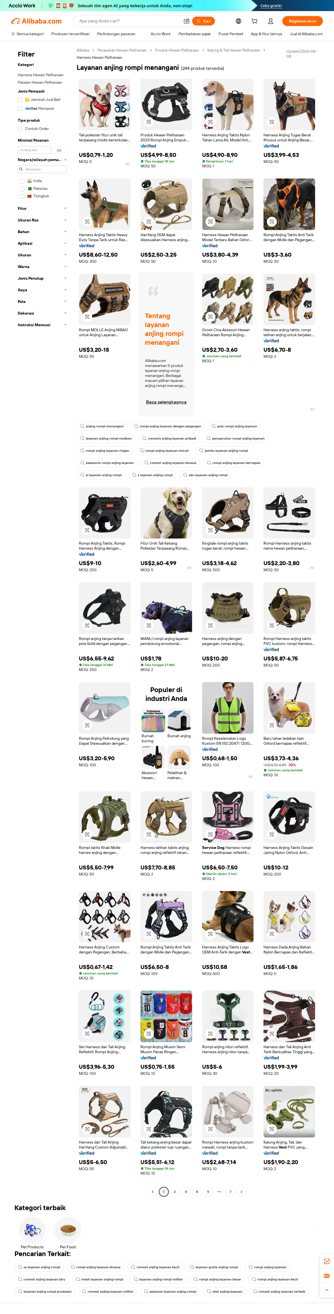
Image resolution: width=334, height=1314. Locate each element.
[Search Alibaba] (129, 21)
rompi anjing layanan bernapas (233, 463)
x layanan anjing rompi (152, 475)
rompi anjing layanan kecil (275, 1279)
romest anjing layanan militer (108, 1291)
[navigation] (42, 621)
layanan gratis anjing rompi (214, 1267)
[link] (327, 1261)
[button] (186, 21)
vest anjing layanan (224, 1291)
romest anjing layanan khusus (170, 463)
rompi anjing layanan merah (164, 450)
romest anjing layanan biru (41, 1279)
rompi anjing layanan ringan (104, 450)
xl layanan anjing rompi (101, 475)
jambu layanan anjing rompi (223, 450)
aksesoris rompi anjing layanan (107, 463)
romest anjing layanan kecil (155, 1267)
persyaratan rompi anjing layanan (236, 438)
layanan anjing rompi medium (106, 438)
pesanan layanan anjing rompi (170, 1291)
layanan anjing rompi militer (158, 1279)
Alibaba (83, 50)
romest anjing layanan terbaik (279, 1291)
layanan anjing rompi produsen (45, 1291)
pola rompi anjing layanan (234, 426)
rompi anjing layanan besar (217, 1279)
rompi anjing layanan (267, 1267)
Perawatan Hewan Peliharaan (122, 50)
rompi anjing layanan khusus (95, 1267)
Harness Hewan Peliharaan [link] (99, 57)
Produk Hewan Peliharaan (177, 50)
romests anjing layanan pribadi (169, 438)
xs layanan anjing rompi (39, 1267)
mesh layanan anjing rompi (99, 1279)
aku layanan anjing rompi (205, 475)
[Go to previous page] (153, 1192)
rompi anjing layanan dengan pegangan (167, 426)
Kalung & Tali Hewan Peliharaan (233, 50)
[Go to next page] (242, 1192)
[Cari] (203, 21)
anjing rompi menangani (102, 426)
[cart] (255, 22)
